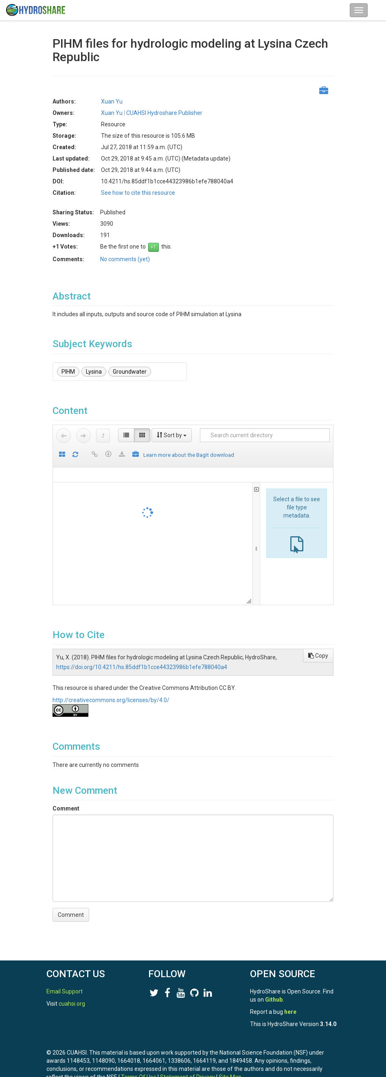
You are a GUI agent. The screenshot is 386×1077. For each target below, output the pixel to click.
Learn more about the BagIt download (188, 455)
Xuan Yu (112, 101)
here (290, 1012)
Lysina (94, 371)
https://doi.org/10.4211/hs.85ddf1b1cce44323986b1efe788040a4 (141, 667)
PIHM (68, 371)
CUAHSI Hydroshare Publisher (164, 113)
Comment (66, 808)
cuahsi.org (72, 1003)
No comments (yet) (125, 259)
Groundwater (130, 371)
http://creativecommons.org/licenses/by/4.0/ (111, 700)
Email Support (64, 991)
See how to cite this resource (138, 192)
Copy (318, 655)
